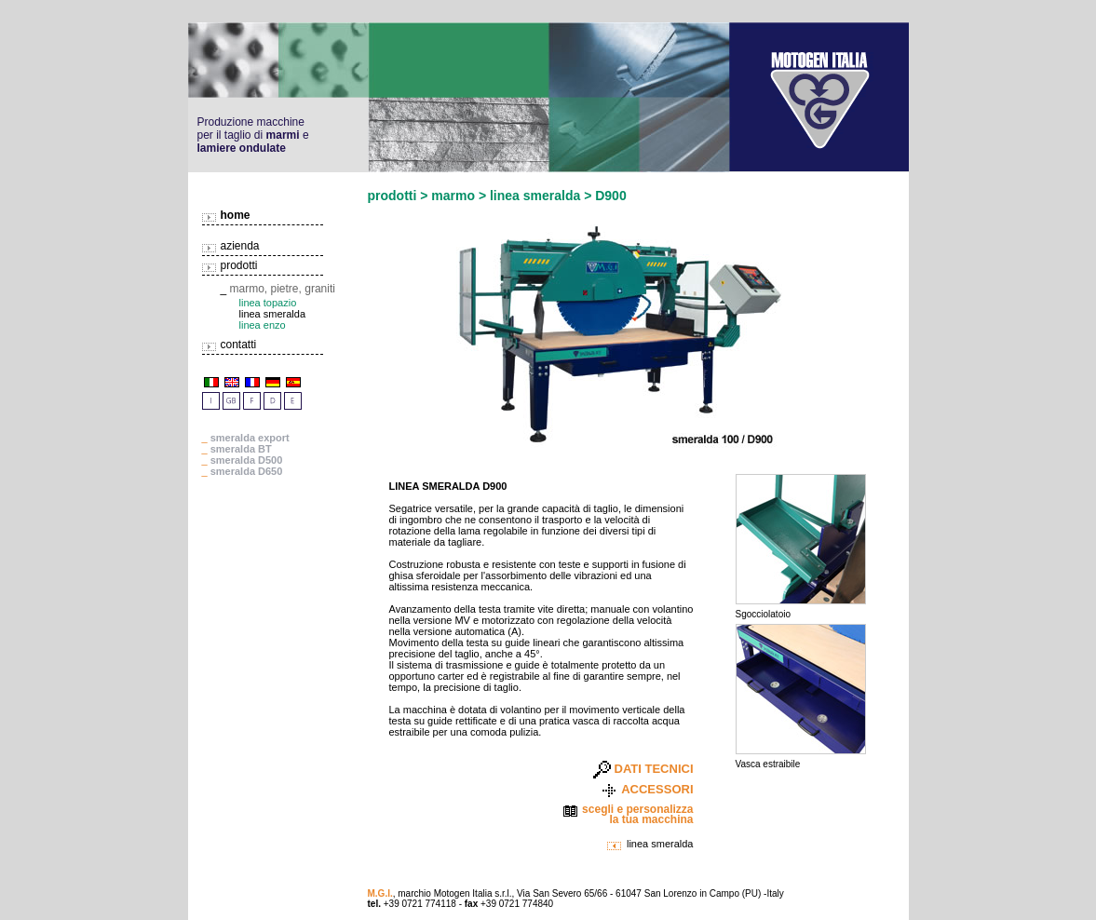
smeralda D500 (246, 460)
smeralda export (250, 437)
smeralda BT (241, 448)
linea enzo (262, 325)
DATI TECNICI (654, 769)
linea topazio (268, 302)
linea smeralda (660, 843)
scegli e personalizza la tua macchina (637, 815)
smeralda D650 (246, 471)
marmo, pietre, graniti (282, 288)
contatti (239, 344)
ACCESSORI (657, 789)
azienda (240, 245)
